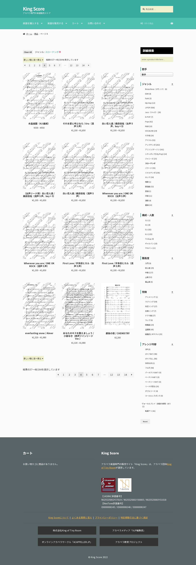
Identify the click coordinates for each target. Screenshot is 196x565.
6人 (148, 234)
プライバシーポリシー (106, 517)
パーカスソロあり (153, 372)
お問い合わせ (94, 23)
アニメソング (151, 297)
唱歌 (148, 182)
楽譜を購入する (31, 23)
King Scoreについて (58, 517)
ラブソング (151, 301)
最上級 (149, 282)
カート (75, 23)
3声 (147, 349)
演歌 (148, 200)
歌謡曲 (149, 186)
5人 (148, 229)
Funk (148, 98)
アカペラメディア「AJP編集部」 (129, 530)
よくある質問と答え (82, 517)
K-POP (149, 117)
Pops (149, 121)
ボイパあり (151, 354)
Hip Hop (150, 103)
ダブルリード (151, 391)
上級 (148, 277)
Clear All (28, 52)
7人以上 (149, 239)
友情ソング (150, 311)
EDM (148, 93)
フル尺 (149, 368)
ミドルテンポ (152, 172)
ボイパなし (151, 358)
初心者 (149, 268)
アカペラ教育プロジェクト (128, 542)
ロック (149, 177)
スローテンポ (150, 163)
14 (83, 65)
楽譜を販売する (55, 23)
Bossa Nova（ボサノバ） (156, 89)
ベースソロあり (152, 377)
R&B (148, 126)
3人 (147, 220)
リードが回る (152, 386)
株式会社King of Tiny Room (67, 530)
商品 (36, 33)
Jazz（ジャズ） (153, 112)
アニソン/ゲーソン (154, 149)
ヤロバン (150, 248)
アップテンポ (152, 145)
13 (77, 65)
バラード (150, 168)
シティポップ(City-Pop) (156, 154)
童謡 (148, 205)
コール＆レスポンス (154, 395)
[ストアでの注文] (33, 60)
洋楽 (148, 196)
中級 (149, 272)
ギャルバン (151, 243)
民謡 (148, 191)
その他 (149, 135)
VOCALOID (151, 131)
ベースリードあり (153, 382)
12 (71, 65)
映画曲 (149, 325)
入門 (148, 263)
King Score (34, 8)
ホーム (29, 33)
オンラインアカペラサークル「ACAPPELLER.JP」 (67, 542)
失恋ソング (151, 306)
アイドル (150, 140)
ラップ (149, 320)
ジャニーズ (151, 158)
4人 (147, 225)
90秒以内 (150, 363)
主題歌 (149, 329)
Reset (145, 421)
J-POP (150, 107)
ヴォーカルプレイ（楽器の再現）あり (156, 405)
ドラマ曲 (150, 315)
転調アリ (150, 411)
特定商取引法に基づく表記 (134, 517)
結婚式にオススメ (153, 334)
